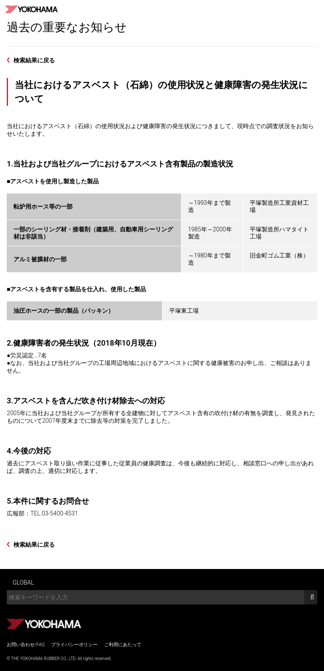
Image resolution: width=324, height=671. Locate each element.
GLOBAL (23, 582)
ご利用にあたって (122, 644)
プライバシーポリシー (74, 644)
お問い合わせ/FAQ (26, 644)
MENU (314, 9)
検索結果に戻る (34, 60)
